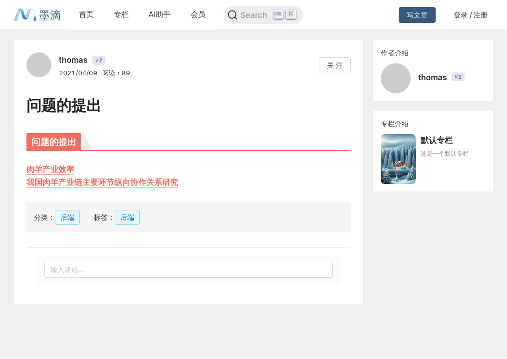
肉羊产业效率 (50, 169)
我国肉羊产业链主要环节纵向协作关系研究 (102, 182)
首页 (86, 14)
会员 (198, 14)
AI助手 (160, 14)
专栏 (121, 14)
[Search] (263, 15)
